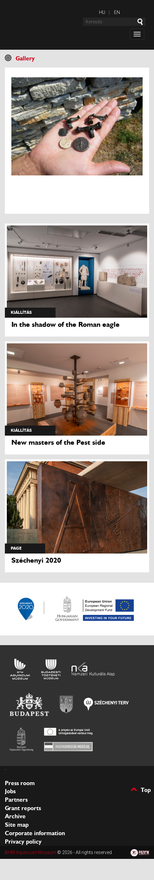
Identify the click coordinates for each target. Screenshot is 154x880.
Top (146, 789)
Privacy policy (23, 841)
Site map (17, 824)
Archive (15, 816)
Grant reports (23, 808)
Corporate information (35, 833)
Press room (20, 783)
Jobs (10, 791)
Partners (16, 799)
